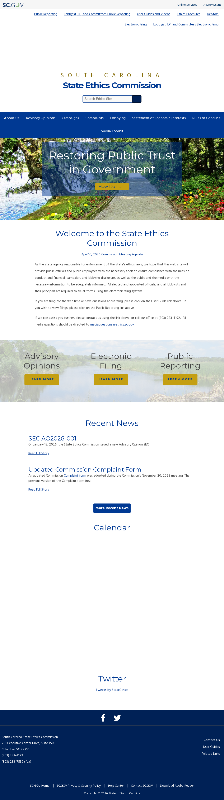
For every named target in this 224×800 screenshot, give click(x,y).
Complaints (94, 118)
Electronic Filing (136, 24)
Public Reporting (45, 14)
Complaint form (75, 475)
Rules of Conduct (206, 118)
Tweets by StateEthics (112, 690)
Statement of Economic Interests (159, 118)
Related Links (211, 754)
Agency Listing (212, 5)
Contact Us (212, 740)
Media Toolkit (112, 131)
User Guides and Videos (153, 14)
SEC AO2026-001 (52, 438)
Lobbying (118, 118)
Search (136, 99)
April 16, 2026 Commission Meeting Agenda (112, 254)
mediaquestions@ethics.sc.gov (112, 324)
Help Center (116, 785)
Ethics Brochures (188, 14)
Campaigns (70, 118)
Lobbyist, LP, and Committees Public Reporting (97, 14)
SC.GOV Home (40, 785)
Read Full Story (38, 453)
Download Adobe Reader (177, 785)
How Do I (107, 186)
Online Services (187, 5)
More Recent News (112, 508)
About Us (11, 118)
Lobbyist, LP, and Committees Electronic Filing (186, 24)
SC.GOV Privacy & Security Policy (79, 785)
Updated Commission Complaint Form (84, 469)
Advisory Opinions (40, 118)
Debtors (213, 14)
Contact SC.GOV (142, 785)
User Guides (211, 747)
